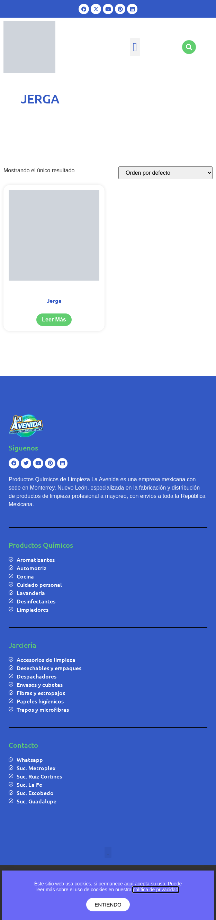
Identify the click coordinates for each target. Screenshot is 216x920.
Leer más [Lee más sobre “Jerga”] (54, 319)
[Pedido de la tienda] (165, 172)
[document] (108, 892)
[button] (135, 47)
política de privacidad (156, 889)
